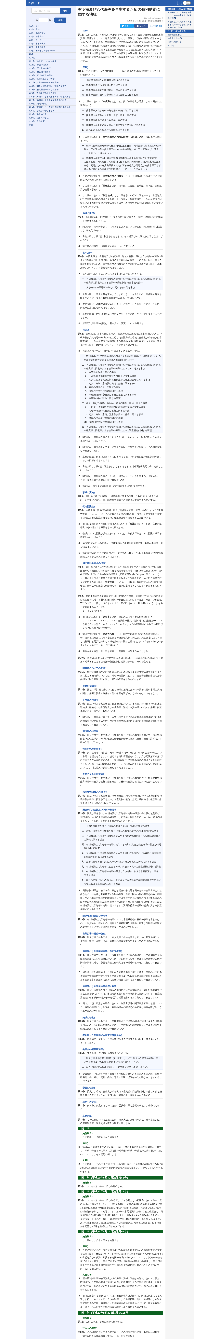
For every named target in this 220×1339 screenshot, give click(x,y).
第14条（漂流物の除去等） (41, 72)
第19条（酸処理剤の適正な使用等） (44, 90)
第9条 (31, 54)
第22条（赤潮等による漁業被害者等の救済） (48, 100)
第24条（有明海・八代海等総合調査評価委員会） (50, 107)
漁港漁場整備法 (175, 35)
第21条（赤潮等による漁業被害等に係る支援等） (50, 97)
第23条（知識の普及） (39, 104)
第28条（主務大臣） (38, 121)
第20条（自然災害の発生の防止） (43, 93)
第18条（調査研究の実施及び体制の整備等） (48, 86)
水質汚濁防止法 (175, 42)
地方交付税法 (175, 38)
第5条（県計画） (36, 40)
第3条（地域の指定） (38, 33)
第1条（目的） (35, 26)
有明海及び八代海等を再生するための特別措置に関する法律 (179, 15)
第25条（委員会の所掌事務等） (43, 111)
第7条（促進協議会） (38, 47)
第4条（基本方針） (37, 36)
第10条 (32, 58)
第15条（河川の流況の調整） (42, 75)
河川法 (171, 46)
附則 (31, 125)
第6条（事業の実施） (38, 44)
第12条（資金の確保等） (40, 65)
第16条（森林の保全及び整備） (43, 79)
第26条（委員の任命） (39, 114)
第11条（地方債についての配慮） (43, 61)
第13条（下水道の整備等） (41, 68)
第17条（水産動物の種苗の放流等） (44, 82)
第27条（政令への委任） (40, 118)
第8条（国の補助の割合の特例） (43, 51)
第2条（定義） (35, 29)
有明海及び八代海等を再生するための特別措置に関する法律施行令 (179, 25)
